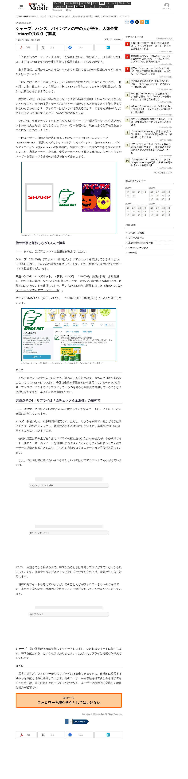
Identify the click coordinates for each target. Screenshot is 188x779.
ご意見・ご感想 (136, 233)
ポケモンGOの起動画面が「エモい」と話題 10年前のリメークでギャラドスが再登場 (151, 122)
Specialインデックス (138, 247)
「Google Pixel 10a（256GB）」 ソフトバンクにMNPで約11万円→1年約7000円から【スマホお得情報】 (151, 162)
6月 (128, 192)
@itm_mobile (137, 21)
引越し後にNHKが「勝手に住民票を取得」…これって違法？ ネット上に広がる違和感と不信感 (151, 46)
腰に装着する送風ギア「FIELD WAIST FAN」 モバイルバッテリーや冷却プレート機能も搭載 (151, 84)
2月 (128, 195)
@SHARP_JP (26, 142)
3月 (145, 192)
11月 (157, 192)
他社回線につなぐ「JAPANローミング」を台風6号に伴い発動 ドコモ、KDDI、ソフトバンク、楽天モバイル (151, 59)
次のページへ (80, 722)
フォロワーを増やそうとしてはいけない (68, 702)
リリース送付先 (136, 238)
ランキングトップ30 (163, 173)
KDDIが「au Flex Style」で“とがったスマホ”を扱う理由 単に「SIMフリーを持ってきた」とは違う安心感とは (151, 96)
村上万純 (108, 39)
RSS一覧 (132, 252)
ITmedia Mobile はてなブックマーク (147, 21)
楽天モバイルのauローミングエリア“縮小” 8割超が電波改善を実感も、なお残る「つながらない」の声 (151, 71)
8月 (152, 195)
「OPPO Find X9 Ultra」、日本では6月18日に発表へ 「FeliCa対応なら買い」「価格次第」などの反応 (151, 134)
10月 (163, 192)
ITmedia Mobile (22, 16)
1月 (133, 195)
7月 (157, 195)
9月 (169, 192)
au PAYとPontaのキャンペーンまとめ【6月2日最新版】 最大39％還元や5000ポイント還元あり (151, 109)
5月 (133, 192)
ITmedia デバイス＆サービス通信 (127, 21)
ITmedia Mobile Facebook (132, 21)
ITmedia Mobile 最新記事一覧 (142, 21)
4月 (139, 192)
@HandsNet (103, 142)
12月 (152, 192)
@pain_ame (44, 147)
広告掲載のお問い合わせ (140, 243)
